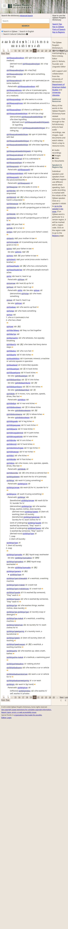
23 (46, 50)
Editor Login (6, 717)
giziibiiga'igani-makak (16, 585)
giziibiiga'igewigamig (15, 631)
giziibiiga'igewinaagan (16, 644)
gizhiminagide (12, 242)
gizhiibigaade (12, 421)
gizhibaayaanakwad (15, 155)
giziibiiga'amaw (13, 487)
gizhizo (10, 314)
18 (27, 50)
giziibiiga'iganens (14, 571)
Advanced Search (26, 16)
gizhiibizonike (12, 473)
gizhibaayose (12, 187)
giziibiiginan (23, 687)
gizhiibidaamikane (22, 383)
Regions (55, 235)
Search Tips (57, 24)
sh (22, 45)
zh (38, 45)
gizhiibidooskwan (14, 407)
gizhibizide (11, 214)
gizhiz (9, 276)
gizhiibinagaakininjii (15, 432)
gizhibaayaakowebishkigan (34, 128)
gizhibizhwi (11, 218)
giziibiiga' (10, 480)
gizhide (10, 228)
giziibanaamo (12, 338)
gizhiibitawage (13, 451)
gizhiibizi (10, 455)
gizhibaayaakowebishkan (17, 113)
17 (23, 50)
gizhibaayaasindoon (15, 173)
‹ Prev (7, 52)
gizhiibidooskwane (23, 410)
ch (13, 41)
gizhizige (25, 293)
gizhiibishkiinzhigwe (15, 448)
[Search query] (25, 20)
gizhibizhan (11, 207)
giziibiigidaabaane (14, 667)
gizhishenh (11, 259)
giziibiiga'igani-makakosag (18, 588)
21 (38, 50)
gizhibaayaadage (14, 99)
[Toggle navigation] (4, 5)
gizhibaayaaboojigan (31, 63)
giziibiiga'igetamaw (31, 517)
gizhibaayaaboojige (15, 74)
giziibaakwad (12, 365)
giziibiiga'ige (26, 506)
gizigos (10, 232)
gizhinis (18, 252)
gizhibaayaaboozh (14, 80)
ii (33, 41)
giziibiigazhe (12, 651)
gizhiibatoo (11, 351)
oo (13, 45)
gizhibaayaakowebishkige (32, 116)
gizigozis (10, 238)
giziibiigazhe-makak (15, 657)
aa (6, 41)
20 (35, 50)
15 (15, 50)
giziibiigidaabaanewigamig (18, 680)
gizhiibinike (11, 440)
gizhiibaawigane (13, 372)
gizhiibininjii (12, 444)
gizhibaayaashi (24, 169)
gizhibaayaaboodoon (15, 58)
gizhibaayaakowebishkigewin (37, 122)
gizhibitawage (12, 203)
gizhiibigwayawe (13, 425)
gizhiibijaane (12, 429)
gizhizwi (10, 326)
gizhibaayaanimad (14, 158)
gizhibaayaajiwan (14, 109)
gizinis (9, 248)
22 (42, 50)
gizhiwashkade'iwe (14, 269)
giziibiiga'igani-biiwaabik (17, 578)
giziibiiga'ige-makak (15, 618)
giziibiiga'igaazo (34, 528)
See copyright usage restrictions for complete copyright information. (26, 710)
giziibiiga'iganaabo (14, 554)
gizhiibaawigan (13, 369)
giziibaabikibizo (13, 358)
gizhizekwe (11, 307)
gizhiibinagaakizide (15, 436)
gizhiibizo (21, 399)
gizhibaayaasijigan (14, 162)
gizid (8, 224)
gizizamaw (11, 283)
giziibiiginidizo (24, 691)
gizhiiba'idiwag (13, 330)
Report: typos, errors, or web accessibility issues (18, 712)
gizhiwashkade (13, 266)
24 (50, 50)
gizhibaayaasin (13, 166)
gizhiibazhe (11, 354)
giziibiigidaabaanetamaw (17, 674)
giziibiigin (11, 684)
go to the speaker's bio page (57, 209)
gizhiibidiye (11, 403)
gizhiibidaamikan (14, 379)
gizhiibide (11, 393)
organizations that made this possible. (28, 715)
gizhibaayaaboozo (14, 90)
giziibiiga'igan (28, 533)
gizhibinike (11, 190)
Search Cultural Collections (13, 34)
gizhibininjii (11, 197)
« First (3, 52)
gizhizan (21, 279)
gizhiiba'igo (11, 334)
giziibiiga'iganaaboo (23, 558)
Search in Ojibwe (9, 31)
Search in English (26, 31)
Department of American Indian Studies (59, 87)
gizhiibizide (11, 459)
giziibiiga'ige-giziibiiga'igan (18, 612)
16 (19, 50)
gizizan (37, 290)
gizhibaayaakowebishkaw (17, 134)
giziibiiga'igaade (34, 523)
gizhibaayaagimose (15, 103)
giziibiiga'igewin (31, 511)
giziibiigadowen (13, 476)
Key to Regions (58, 32)
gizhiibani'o (11, 344)
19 (31, 50)
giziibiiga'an (22, 483)
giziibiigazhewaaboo (15, 664)
